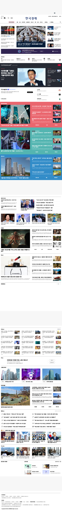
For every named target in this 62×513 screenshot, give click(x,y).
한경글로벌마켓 (4, 129)
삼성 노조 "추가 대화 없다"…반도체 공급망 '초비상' (30, 44)
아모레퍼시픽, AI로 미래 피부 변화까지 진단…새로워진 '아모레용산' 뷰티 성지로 (7, 337)
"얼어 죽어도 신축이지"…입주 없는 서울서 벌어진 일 (42, 159)
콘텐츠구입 (8, 501)
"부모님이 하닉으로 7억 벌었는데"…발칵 (44, 207)
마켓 (56, 125)
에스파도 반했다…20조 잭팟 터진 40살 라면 (45, 205)
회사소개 (3, 496)
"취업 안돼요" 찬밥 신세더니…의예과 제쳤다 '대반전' (45, 426)
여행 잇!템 (57, 406)
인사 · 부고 (57, 461)
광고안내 (14, 496)
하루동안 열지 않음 (56, 51)
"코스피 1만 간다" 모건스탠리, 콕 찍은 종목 (45, 200)
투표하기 (52, 360)
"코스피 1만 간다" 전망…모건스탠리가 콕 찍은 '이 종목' (14, 125)
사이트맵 (17, 501)
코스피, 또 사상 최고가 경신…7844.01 (57, 28)
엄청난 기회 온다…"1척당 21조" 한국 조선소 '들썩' (13, 414)
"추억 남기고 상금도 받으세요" (38, 172)
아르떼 (2, 228)
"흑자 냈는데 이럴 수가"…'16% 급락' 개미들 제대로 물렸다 (46, 420)
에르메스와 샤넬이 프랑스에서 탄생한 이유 (11, 276)
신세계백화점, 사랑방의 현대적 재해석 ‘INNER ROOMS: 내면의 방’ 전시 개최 (41, 388)
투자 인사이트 (49, 68)
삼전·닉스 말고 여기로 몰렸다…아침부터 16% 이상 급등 (14, 423)
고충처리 (10, 496)
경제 (17, 22)
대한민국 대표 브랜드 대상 (10, 430)
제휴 (6, 501)
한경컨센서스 (37, 125)
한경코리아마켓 (4, 103)
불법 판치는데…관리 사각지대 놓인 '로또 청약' (37, 60)
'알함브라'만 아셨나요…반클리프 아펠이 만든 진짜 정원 (42, 257)
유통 (38, 22)
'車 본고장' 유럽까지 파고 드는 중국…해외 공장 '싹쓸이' (52, 81)
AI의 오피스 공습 (27, 381)
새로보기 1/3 (59, 329)
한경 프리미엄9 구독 (55, 16)
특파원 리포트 (49, 78)
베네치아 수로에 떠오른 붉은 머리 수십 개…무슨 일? (41, 237)
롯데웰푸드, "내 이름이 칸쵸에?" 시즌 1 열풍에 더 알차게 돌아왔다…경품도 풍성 (48, 342)
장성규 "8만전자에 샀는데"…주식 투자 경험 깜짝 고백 (23, 223)
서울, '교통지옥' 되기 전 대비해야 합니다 (38, 457)
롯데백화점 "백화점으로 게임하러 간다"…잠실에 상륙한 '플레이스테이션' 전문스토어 (48, 353)
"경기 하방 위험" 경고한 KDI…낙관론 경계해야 (7, 60)
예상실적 (37, 151)
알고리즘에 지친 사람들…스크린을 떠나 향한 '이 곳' (41, 270)
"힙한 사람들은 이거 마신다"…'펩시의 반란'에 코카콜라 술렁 (7, 36)
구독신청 (6, 496)
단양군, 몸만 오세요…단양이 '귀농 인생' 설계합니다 (38, 441)
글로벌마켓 (28, 22)
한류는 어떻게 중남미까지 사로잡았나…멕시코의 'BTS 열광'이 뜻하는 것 (23, 458)
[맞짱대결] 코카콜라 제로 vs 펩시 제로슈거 (17, 360)
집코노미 (32, 22)
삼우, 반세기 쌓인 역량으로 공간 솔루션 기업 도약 (22, 441)
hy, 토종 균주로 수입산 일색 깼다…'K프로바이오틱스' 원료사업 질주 (48, 348)
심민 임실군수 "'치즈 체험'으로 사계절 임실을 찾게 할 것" (54, 441)
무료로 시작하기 (30, 92)
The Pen (2, 446)
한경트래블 (3, 385)
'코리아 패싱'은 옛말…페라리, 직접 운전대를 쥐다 (42, 277)
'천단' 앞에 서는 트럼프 (51, 60)
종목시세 (46, 151)
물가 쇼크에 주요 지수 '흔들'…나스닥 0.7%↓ (12, 151)
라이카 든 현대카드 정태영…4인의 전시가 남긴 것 (42, 244)
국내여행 (43, 406)
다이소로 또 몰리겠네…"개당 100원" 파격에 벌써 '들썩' (14, 426)
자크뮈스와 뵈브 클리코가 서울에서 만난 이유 (41, 264)
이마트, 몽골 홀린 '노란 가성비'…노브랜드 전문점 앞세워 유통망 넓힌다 (28, 348)
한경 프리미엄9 (11, 22)
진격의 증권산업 (47, 381)
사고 (60, 461)
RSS (24, 501)
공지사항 (26, 461)
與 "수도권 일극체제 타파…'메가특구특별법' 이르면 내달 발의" (7, 342)
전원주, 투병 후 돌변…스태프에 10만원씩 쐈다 (7, 223)
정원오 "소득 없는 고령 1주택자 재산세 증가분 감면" (7, 331)
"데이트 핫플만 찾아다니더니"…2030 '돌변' (8, 207)
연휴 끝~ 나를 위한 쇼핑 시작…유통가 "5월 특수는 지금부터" (28, 331)
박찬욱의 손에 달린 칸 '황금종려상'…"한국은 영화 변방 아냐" (48, 337)
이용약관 (27, 501)
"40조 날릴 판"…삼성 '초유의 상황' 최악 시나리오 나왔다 (14, 417)
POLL (2, 357)
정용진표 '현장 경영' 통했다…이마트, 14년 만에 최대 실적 (7, 43)
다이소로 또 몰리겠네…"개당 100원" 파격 (44, 202)
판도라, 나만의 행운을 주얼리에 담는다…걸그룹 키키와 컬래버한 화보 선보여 (28, 337)
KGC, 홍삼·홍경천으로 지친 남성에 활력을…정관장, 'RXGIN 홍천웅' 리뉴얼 (28, 342)
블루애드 (18, 496)
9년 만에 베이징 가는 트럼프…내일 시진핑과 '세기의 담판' (42, 139)
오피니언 (41, 22)
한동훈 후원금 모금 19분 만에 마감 (38, 223)
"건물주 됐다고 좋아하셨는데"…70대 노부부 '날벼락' (54, 457)
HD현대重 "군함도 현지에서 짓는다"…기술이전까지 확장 (8, 73)
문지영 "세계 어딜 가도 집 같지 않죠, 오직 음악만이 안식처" (41, 230)
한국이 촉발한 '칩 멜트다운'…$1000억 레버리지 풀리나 (41, 133)
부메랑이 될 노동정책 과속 (20, 60)
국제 (35, 22)
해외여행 (50, 406)
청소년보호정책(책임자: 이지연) (41, 501)
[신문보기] (1, 18)
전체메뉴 (52, 22)
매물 (46, 177)
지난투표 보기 (52, 362)
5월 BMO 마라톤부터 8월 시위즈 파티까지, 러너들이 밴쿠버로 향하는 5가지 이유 (42, 401)
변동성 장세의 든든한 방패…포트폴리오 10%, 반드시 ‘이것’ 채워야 (42, 146)
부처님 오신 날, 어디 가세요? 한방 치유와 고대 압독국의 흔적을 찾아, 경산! (41, 394)
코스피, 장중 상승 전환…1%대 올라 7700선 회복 (41, 106)
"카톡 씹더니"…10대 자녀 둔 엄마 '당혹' (44, 210)
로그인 (60, 16)
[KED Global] (12, 18)
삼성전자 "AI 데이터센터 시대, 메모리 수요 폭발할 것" (45, 417)
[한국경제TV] (5, 18)
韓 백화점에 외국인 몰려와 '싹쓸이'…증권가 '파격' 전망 (42, 119)
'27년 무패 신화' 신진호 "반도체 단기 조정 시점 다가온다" (7, 39)
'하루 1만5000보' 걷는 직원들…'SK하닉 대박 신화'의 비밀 (46, 414)
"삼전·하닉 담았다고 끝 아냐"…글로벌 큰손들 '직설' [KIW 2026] (52, 71)
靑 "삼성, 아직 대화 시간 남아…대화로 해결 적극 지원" (57, 33)
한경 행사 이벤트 (4, 461)
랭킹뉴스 (2, 411)
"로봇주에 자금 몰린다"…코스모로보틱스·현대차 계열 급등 (41, 113)
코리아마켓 (23, 22)
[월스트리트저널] (8, 18)
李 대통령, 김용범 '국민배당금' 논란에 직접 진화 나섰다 (57, 39)
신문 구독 (49, 16)
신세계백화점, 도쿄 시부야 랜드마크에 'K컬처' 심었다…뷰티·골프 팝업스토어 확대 (28, 353)
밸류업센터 (55, 177)
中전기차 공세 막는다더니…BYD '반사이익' (8, 200)
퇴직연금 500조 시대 (7, 381)
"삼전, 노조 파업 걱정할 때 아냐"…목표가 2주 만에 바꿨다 (14, 420)
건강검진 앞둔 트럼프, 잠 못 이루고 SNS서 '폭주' (27, 209)
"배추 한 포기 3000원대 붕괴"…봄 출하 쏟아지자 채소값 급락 (7, 46)
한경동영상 (3, 284)
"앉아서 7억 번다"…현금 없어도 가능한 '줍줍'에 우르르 (41, 165)
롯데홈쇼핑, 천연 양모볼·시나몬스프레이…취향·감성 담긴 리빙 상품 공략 (48, 332)
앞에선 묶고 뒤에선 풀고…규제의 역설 (7, 457)
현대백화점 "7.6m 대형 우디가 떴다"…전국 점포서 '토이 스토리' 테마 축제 (7, 353)
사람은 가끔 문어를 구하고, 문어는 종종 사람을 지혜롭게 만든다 (15, 250)
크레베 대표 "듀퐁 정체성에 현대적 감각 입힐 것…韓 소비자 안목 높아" (7, 348)
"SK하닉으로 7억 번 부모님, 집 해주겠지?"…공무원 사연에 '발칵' (47, 423)
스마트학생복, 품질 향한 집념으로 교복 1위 (7, 441)
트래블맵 (35, 406)
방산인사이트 (3, 68)
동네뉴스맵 (37, 177)
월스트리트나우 (35, 131)
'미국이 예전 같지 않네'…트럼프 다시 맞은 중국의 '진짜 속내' (57, 45)
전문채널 (46, 22)
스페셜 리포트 (3, 367)
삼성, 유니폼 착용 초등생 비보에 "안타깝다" (54, 223)
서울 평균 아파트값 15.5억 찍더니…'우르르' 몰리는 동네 (14, 178)
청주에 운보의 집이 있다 (7, 407)
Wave (2, 255)
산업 (20, 22)
